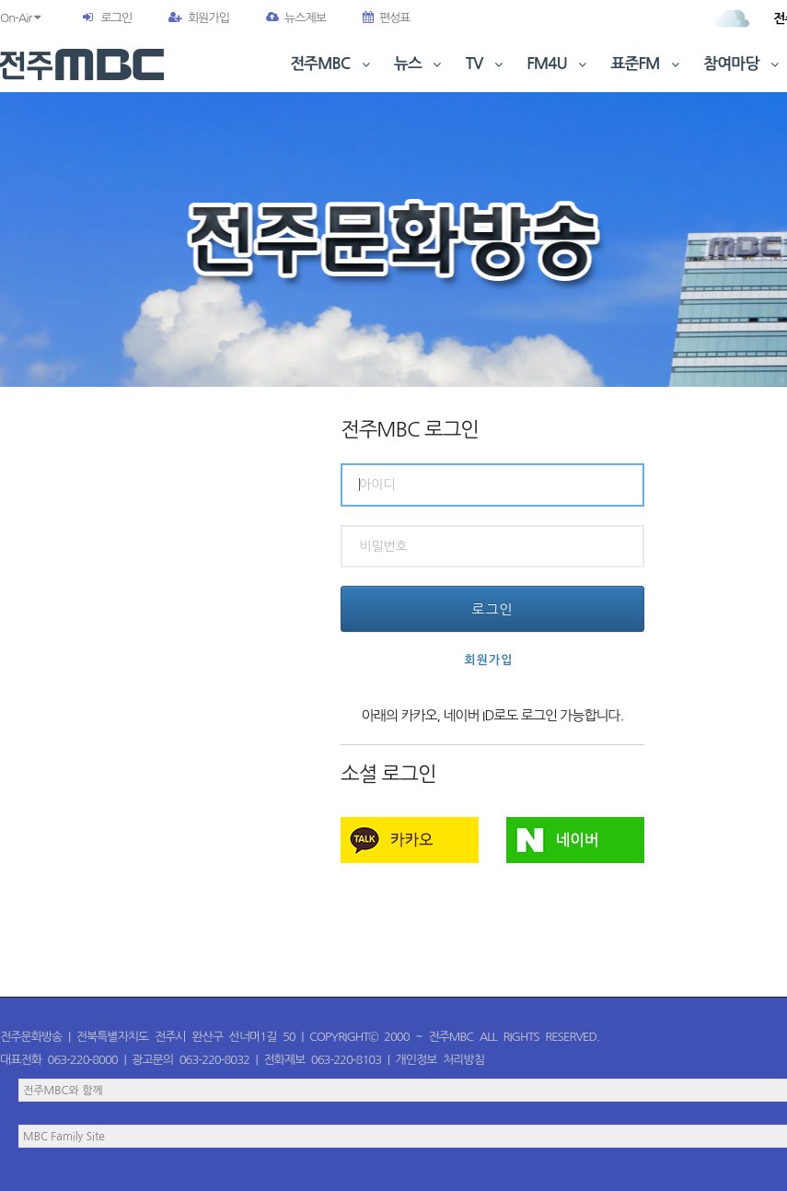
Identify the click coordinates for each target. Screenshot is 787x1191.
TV (486, 64)
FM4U (558, 64)
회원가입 (198, 18)
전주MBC (332, 64)
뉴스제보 (296, 18)
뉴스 (420, 64)
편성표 (387, 18)
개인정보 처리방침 (440, 1060)
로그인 (116, 18)
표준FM (647, 64)
